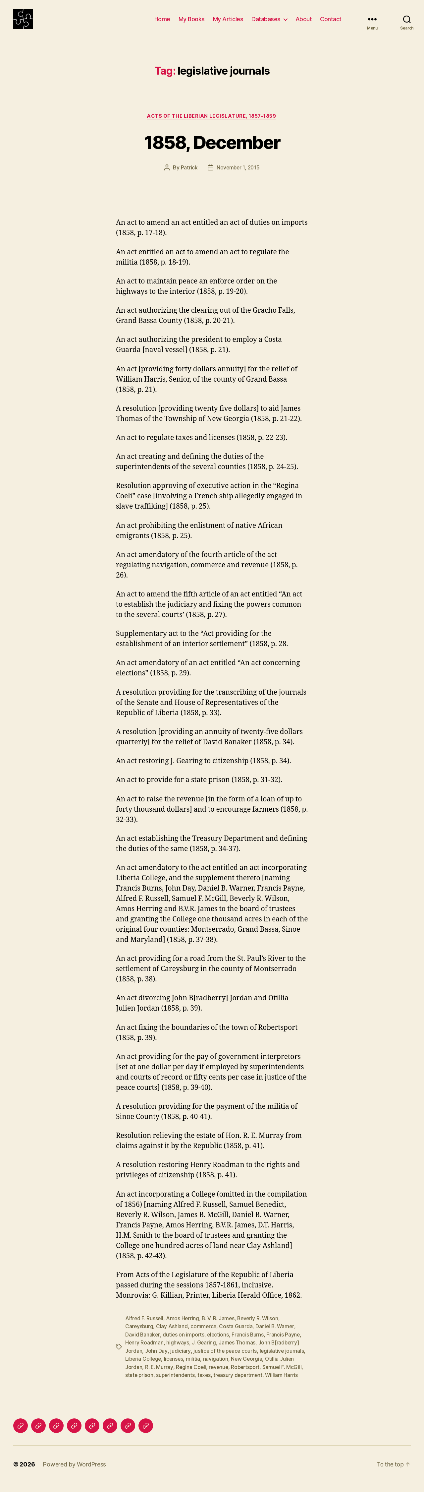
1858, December (212, 151)
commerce (204, 1336)
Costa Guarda (237, 1336)
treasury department (241, 1384)
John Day (156, 1360)
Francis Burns (250, 1344)
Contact (331, 24)
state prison (139, 1384)
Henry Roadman (144, 1352)
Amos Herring (183, 1328)
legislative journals (283, 1360)
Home (162, 24)
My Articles (228, 24)
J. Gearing (204, 1352)
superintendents (176, 1384)
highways (178, 1352)
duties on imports (184, 1344)
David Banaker (142, 1344)
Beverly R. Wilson (260, 1328)
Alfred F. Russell (144, 1328)
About (303, 24)
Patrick (188, 178)
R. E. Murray (159, 1376)
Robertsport (248, 1376)
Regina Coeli (191, 1376)
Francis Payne (285, 1344)
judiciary (180, 1360)
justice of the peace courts (225, 1360)
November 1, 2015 (238, 178)
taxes (206, 1384)
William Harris (285, 1384)
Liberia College (143, 1368)
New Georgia (249, 1368)
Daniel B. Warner (276, 1336)
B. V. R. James (219, 1328)
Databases (266, 24)
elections (219, 1344)
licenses (175, 1368)
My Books (192, 24)
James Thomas (237, 1352)
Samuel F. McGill (285, 1376)
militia (195, 1368)
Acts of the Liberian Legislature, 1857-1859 (212, 126)
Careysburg (139, 1336)
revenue (219, 1376)
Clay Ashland (172, 1336)
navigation (217, 1368)
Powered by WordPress (74, 1473)
